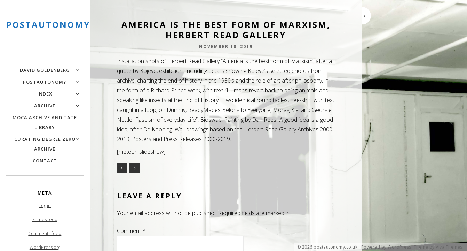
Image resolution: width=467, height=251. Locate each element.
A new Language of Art (134, 168)
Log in (45, 205)
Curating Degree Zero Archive (45, 144)
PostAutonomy (44, 82)
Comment (131, 231)
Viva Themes (449, 247)
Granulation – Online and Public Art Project (122, 168)
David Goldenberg (45, 70)
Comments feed (44, 233)
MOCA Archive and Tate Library (45, 122)
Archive (44, 105)
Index (44, 94)
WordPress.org (45, 247)
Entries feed (44, 219)
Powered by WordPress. (387, 247)
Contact (45, 161)
